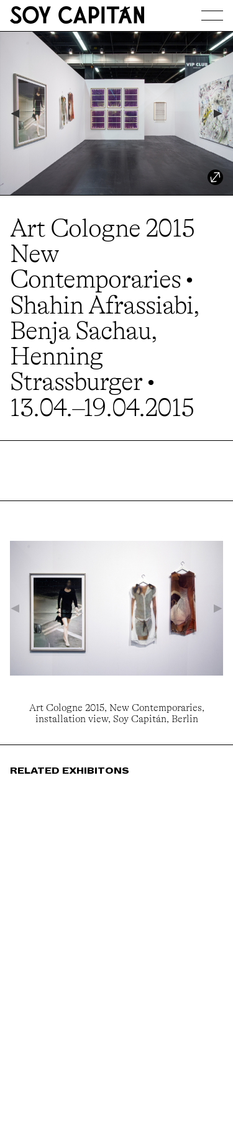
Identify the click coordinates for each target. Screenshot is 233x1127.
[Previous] (14, 113)
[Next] (218, 113)
